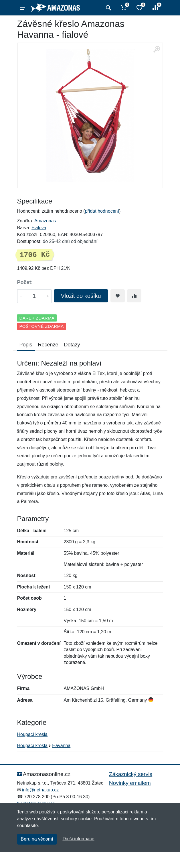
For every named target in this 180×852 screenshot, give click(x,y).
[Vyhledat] (107, 8)
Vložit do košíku (81, 296)
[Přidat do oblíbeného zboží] (117, 295)
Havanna (61, 745)
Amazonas (45, 220)
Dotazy (72, 345)
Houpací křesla (32, 734)
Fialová (38, 227)
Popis (25, 345)
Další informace (78, 838)
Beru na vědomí (37, 839)
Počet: (25, 282)
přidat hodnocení (102, 211)
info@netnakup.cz (40, 789)
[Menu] (22, 8)
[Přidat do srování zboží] (134, 295)
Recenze (48, 345)
